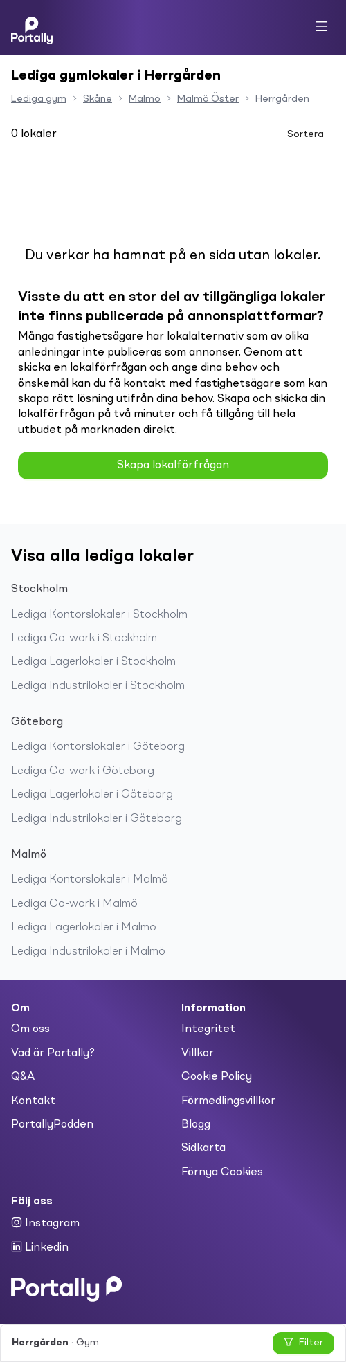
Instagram (45, 1223)
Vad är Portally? (53, 1053)
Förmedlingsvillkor (228, 1101)
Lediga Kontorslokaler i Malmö (89, 879)
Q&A (23, 1077)
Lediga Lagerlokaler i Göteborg (92, 794)
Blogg (195, 1124)
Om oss (30, 1029)
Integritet (208, 1029)
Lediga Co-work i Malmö (74, 904)
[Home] (32, 27)
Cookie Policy (216, 1077)
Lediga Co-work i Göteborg (82, 771)
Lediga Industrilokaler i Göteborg (96, 819)
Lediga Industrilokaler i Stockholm (98, 686)
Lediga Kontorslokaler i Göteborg (98, 747)
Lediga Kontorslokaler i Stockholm (99, 614)
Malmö (145, 99)
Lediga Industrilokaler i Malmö (88, 951)
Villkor (197, 1053)
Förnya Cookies (222, 1172)
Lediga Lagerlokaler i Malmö (83, 927)
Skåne (97, 99)
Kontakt (33, 1101)
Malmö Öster (208, 99)
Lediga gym (38, 99)
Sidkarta (203, 1148)
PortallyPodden (52, 1124)
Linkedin (40, 1247)
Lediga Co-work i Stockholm (84, 638)
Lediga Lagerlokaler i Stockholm (93, 662)
